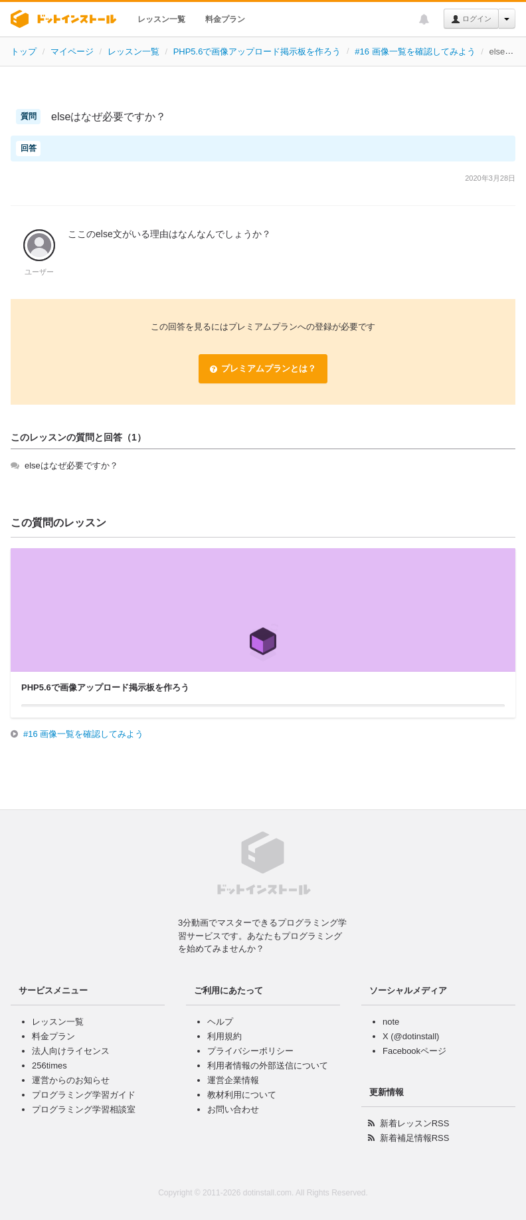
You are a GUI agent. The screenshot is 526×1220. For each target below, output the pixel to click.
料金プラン (225, 19)
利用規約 (224, 1036)
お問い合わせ (233, 1109)
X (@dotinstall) (411, 1036)
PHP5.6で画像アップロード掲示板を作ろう (257, 51)
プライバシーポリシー (250, 1051)
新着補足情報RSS (415, 1138)
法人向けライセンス (71, 1051)
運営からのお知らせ (71, 1080)
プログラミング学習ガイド (83, 1095)
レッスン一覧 (161, 19)
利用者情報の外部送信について (267, 1065)
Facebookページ (414, 1051)
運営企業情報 (233, 1080)
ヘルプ (220, 1022)
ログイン (471, 19)
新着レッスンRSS (415, 1123)
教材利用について (241, 1095)
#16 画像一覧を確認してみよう (415, 51)
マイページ (72, 51)
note (391, 1022)
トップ (24, 51)
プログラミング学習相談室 (83, 1109)
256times (49, 1065)
